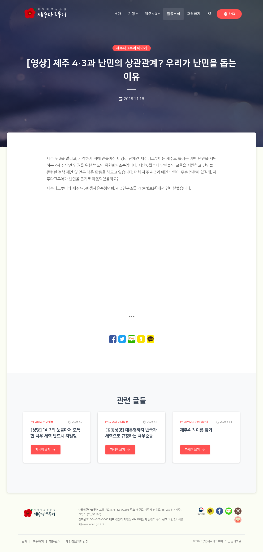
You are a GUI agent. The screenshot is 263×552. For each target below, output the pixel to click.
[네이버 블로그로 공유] (131, 339)
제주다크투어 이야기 (131, 48)
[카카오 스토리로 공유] (141, 339)
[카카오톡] (210, 511)
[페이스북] (219, 511)
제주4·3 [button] (151, 14)
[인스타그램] (237, 511)
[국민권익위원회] (201, 511)
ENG (230, 13)
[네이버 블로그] (228, 511)
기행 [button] (131, 14)
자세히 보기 (45, 449)
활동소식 (175, 13)
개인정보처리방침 (77, 541)
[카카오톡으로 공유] (150, 339)
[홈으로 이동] (45, 12)
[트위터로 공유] (122, 339)
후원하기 (193, 14)
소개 (118, 14)
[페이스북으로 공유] (112, 339)
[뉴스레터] (237, 519)
